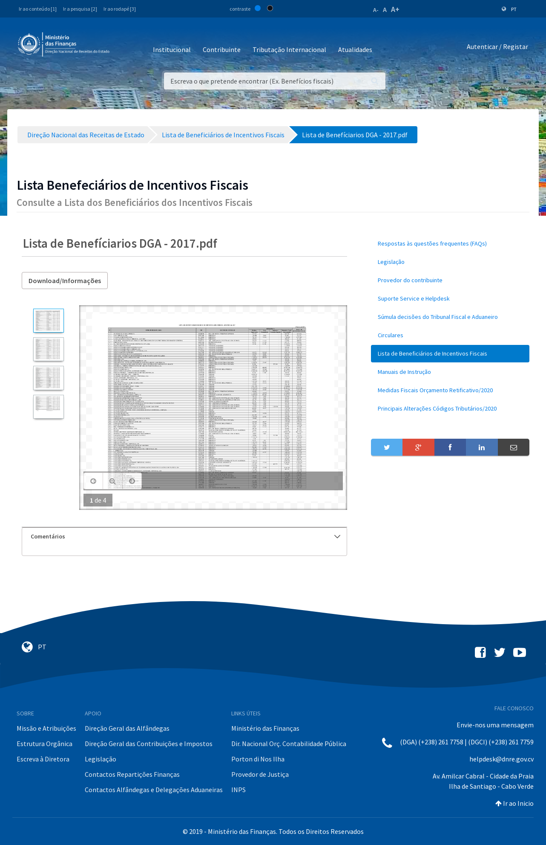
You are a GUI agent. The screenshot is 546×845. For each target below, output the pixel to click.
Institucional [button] (172, 49)
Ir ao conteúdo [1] (38, 9)
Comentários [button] (185, 536)
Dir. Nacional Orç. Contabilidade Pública (288, 743)
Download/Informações (65, 280)
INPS (238, 789)
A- (376, 10)
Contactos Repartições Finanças (132, 774)
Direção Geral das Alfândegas (127, 728)
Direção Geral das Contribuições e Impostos (149, 743)
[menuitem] (450, 243)
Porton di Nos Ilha (257, 759)
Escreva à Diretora (43, 759)
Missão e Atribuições (46, 728)
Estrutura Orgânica (44, 743)
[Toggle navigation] (123, 46)
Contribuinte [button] (222, 49)
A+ (395, 9)
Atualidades (355, 49)
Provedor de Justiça (260, 774)
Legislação (100, 759)
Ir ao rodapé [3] (119, 9)
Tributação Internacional (289, 49)
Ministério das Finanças (265, 728)
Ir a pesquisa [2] (80, 9)
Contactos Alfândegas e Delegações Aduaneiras (154, 789)
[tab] (184, 536)
